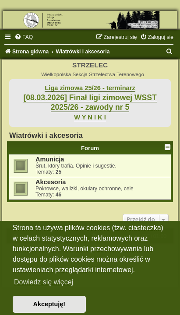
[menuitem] (23, 37)
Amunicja (49, 159)
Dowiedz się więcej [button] (43, 282)
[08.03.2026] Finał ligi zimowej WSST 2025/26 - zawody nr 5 (89, 102)
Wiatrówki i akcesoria (46, 135)
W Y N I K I (90, 117)
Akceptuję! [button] (49, 304)
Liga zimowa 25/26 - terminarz (90, 87)
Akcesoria (50, 182)
